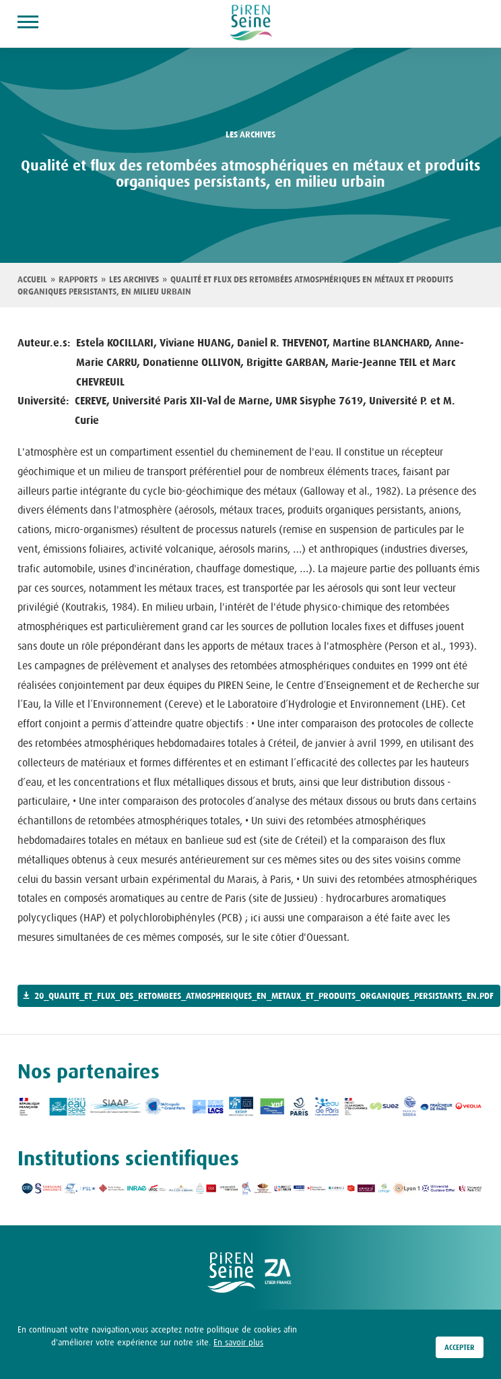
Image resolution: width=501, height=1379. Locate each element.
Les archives (134, 280)
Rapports (78, 280)
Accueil (32, 280)
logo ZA (279, 1272)
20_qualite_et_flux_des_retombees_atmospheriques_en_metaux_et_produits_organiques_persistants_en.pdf (264, 996)
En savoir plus (238, 1343)
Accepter (459, 1348)
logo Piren (231, 1272)
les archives (250, 135)
